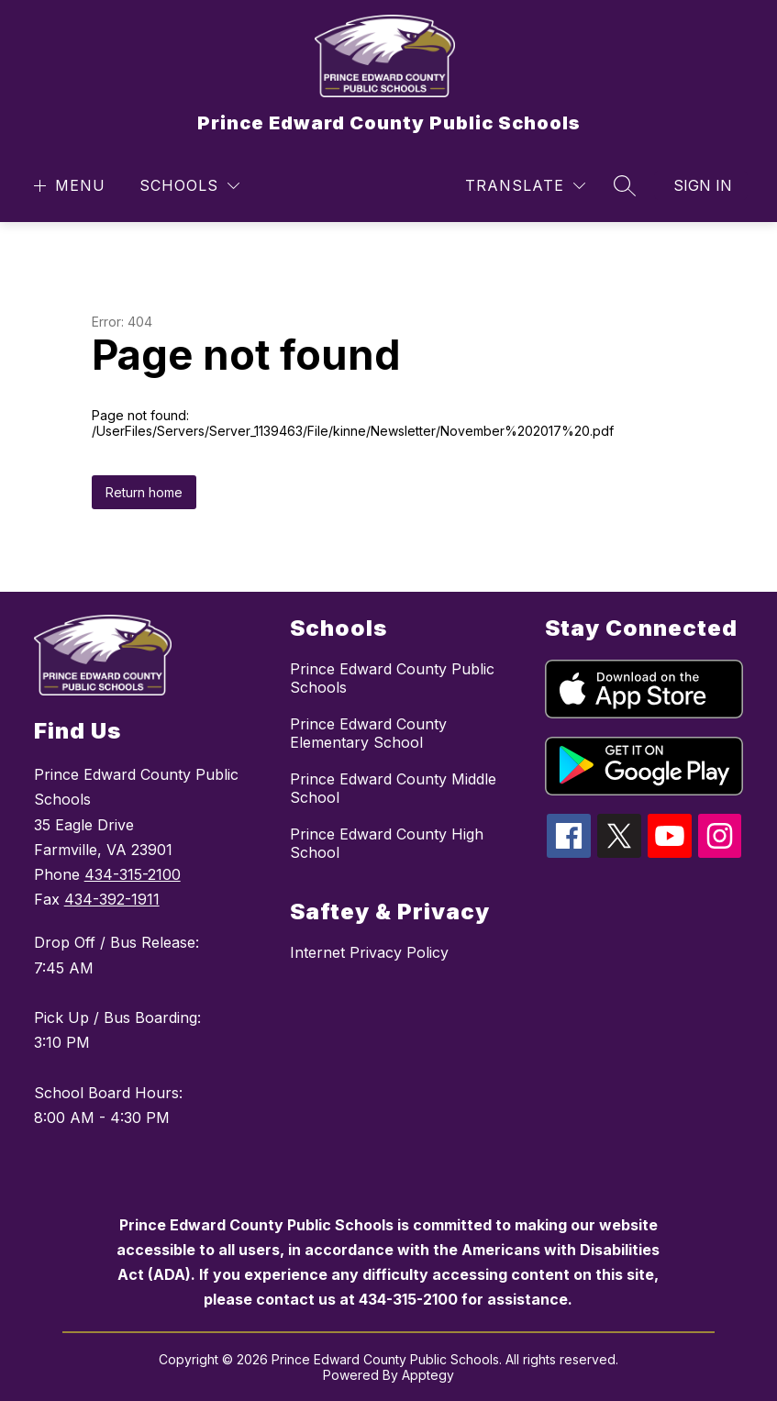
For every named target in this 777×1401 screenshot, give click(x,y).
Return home (144, 492)
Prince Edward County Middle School (393, 788)
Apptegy (428, 1375)
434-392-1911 (112, 899)
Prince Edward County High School (386, 843)
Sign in (702, 185)
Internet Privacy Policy (369, 952)
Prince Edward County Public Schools (392, 678)
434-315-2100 (132, 874)
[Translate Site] (525, 185)
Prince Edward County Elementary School (368, 733)
